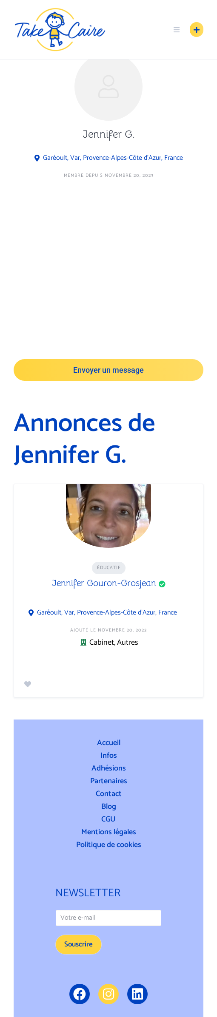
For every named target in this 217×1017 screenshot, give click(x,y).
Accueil (108, 743)
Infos (108, 755)
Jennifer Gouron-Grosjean (104, 583)
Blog (108, 806)
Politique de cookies (108, 845)
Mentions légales (108, 832)
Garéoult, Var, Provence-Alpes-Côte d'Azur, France (113, 158)
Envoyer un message (108, 369)
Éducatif (108, 568)
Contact (109, 794)
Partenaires (108, 781)
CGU (108, 819)
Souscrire (78, 944)
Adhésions (108, 768)
